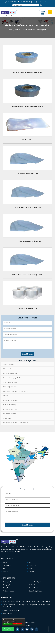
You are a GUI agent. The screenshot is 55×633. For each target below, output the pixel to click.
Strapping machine (8, 585)
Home (10, 30)
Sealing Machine (8, 364)
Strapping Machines (10, 382)
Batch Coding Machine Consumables (15, 423)
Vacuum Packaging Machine (12, 378)
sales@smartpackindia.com (40, 2)
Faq (4, 568)
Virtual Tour (32, 565)
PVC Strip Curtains (9, 414)
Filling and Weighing (10, 373)
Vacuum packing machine (37, 582)
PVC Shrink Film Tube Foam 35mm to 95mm (27, 72)
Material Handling (9, 405)
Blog (30, 562)
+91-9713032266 (11, 2)
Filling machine (7, 588)
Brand (31, 568)
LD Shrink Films (27, 140)
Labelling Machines (9, 387)
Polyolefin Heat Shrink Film (27, 308)
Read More (24, 551)
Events (5, 562)
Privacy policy (19, 622)
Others (5, 396)
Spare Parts (7, 418)
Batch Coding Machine (10, 400)
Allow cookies (7, 623)
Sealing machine (8, 582)
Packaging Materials (10, 409)
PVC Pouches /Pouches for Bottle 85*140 (27, 207)
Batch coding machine (36, 591)
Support (31, 571)
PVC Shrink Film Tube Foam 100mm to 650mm (27, 106)
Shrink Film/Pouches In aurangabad (34, 30)
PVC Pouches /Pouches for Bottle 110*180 (27, 241)
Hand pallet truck (34, 588)
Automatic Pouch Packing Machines (15, 391)
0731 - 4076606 (7, 614)
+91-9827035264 (24, 2)
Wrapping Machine (9, 369)
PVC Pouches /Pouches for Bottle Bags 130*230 (27, 275)
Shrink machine (34, 585)
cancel (17, 623)
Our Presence (7, 565)
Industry (5, 571)
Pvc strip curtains (8, 591)
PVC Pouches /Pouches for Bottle (27, 173)
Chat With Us (8, 629)
